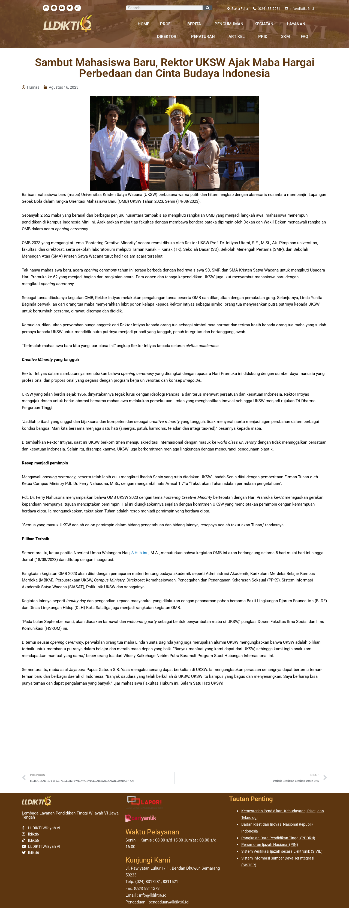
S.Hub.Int (139, 553)
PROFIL (168, 24)
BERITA (195, 24)
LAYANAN (297, 24)
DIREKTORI (168, 36)
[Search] (207, 7)
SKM (285, 36)
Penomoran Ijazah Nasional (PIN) (271, 846)
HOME (143, 24)
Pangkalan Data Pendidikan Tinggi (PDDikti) (280, 839)
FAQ (304, 36)
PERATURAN (204, 36)
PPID (264, 36)
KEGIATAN (265, 24)
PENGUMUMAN (229, 24)
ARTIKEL (237, 36)
